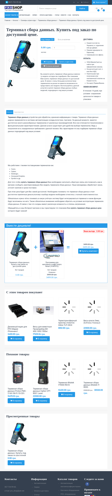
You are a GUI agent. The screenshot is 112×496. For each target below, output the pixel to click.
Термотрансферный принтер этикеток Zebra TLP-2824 (67, 322)
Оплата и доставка (46, 15)
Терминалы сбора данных (47, 20)
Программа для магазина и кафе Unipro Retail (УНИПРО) (52, 264)
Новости (63, 15)
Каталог (15, 20)
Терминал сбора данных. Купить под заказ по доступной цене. (19, 264)
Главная (7, 20)
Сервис (35, 15)
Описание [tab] (9, 112)
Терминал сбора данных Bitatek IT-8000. (92, 384)
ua (74, 2)
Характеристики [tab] (18, 112)
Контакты (76, 15)
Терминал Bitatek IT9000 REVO (66, 383)
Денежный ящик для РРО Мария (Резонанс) (17, 328)
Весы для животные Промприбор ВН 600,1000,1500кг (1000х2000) (42, 329)
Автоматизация (25, 15)
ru (78, 2)
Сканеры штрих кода (28, 20)
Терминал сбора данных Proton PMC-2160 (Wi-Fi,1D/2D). (17, 390)
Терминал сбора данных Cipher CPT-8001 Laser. (42, 390)
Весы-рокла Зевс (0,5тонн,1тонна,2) (92, 321)
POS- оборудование (68, 494)
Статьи (57, 15)
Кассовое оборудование (70, 490)
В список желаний (51, 66)
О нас (69, 15)
